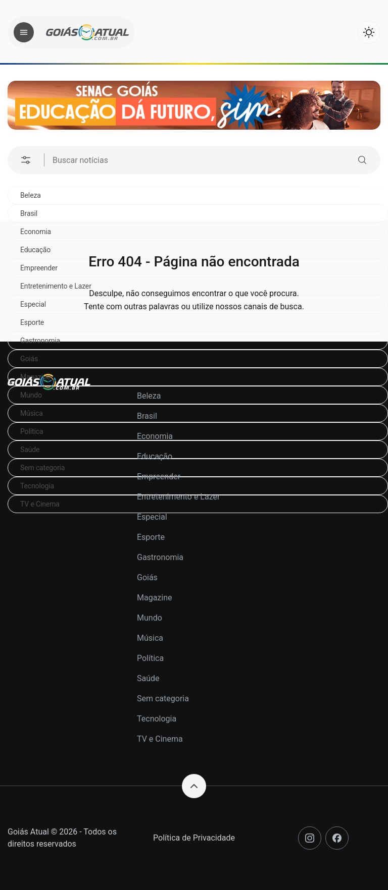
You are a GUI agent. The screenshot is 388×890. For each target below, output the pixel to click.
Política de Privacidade (194, 838)
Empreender (158, 476)
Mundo (149, 618)
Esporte (151, 537)
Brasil (28, 213)
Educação (154, 456)
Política (150, 658)
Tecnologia (156, 719)
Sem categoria (163, 698)
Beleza (30, 195)
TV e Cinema (160, 739)
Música (150, 638)
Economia (155, 436)
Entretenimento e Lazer (178, 497)
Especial (152, 517)
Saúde (148, 678)
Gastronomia (40, 341)
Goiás (29, 359)
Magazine (154, 597)
